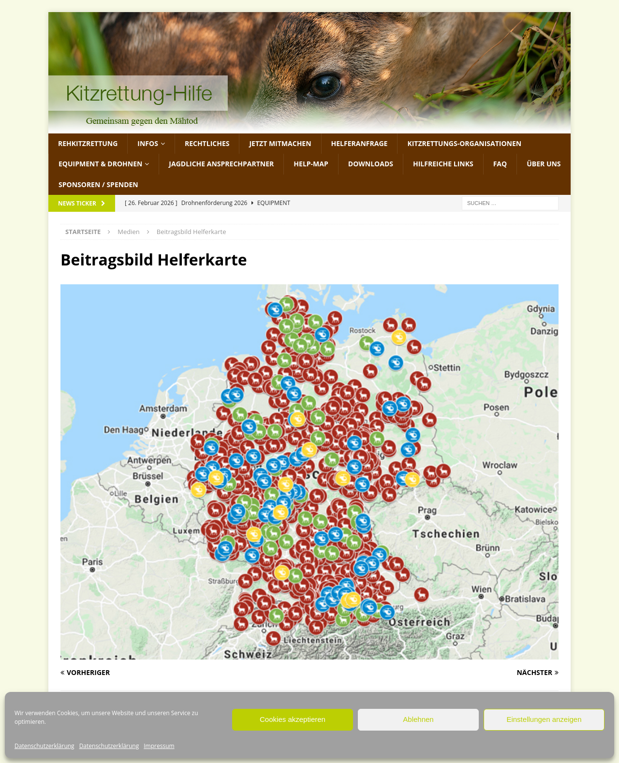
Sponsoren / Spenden (98, 184)
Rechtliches (207, 143)
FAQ (500, 163)
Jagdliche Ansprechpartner (221, 163)
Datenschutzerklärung (44, 746)
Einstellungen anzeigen (543, 719)
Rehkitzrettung (88, 143)
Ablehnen (418, 719)
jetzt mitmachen (280, 143)
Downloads (370, 163)
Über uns (543, 163)
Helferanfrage (359, 143)
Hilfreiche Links (443, 163)
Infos (147, 143)
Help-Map (311, 163)
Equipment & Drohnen (100, 163)
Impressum (159, 746)
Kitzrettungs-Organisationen (464, 143)
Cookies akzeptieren (292, 719)
